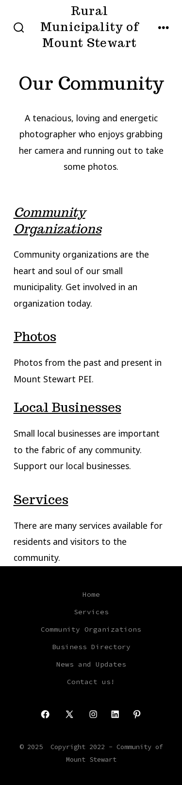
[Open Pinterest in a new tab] (137, 714)
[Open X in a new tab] (69, 714)
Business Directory (91, 646)
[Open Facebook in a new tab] (45, 714)
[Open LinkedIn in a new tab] (115, 714)
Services (41, 499)
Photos (35, 336)
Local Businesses (67, 407)
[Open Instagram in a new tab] (93, 714)
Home (91, 594)
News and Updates (91, 664)
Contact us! (91, 681)
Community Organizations (57, 220)
